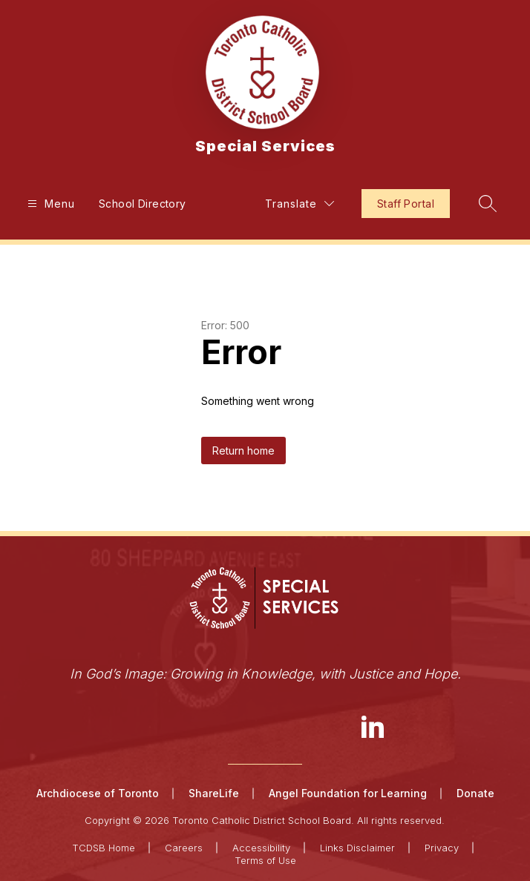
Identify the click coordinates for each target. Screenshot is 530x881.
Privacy (442, 848)
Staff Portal (405, 203)
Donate (475, 793)
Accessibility (261, 848)
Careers (184, 848)
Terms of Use (265, 860)
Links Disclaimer (357, 848)
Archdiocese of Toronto (97, 793)
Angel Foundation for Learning (348, 793)
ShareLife (214, 793)
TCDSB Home (103, 848)
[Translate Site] (299, 203)
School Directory (142, 203)
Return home (243, 450)
